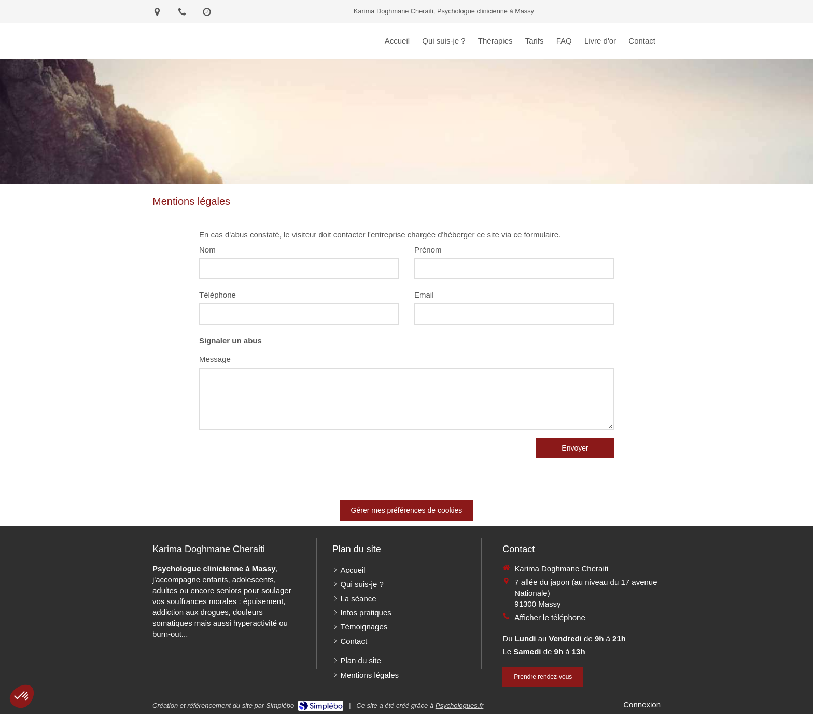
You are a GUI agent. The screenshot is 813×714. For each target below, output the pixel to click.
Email (424, 294)
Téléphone (217, 294)
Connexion (642, 704)
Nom (207, 249)
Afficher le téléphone (549, 617)
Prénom (428, 249)
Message (215, 359)
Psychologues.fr (460, 705)
